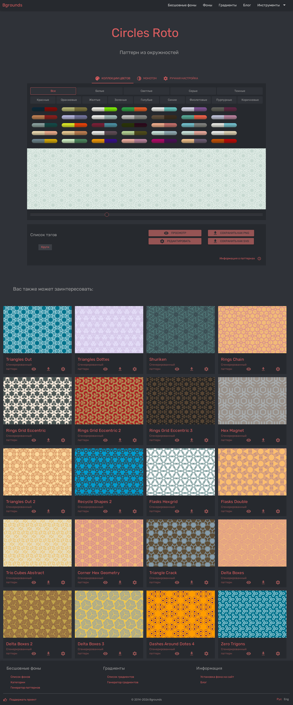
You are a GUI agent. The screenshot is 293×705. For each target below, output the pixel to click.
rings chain (232, 359)
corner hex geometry (99, 572)
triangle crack (163, 572)
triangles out (19, 359)
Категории (18, 682)
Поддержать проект (22, 699)
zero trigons (233, 643)
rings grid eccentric (26, 430)
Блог (203, 682)
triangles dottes (93, 359)
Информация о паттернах (237, 258)
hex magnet (232, 430)
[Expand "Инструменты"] (272, 5)
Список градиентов (120, 677)
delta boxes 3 (91, 643)
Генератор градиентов (122, 682)
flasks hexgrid (163, 501)
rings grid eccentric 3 (171, 430)
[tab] (112, 78)
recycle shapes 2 (95, 501)
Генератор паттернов (25, 687)
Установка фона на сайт (217, 677)
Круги (45, 247)
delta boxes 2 (19, 643)
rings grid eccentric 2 (99, 430)
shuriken (157, 359)
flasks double (234, 501)
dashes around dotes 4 (171, 643)
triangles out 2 (20, 501)
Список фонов (20, 677)
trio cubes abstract (25, 572)
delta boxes (232, 572)
